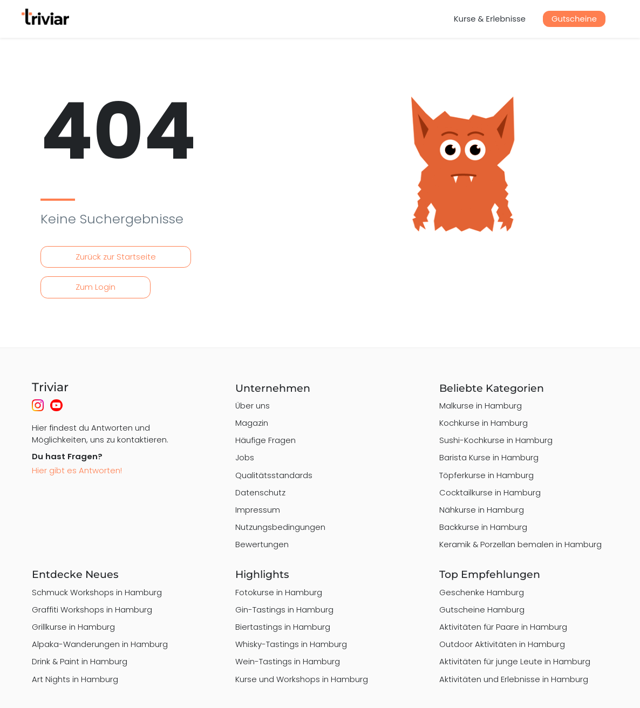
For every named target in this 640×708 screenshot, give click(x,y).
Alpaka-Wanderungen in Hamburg (100, 644)
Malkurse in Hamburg (480, 405)
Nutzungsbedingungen (280, 527)
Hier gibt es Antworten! (77, 470)
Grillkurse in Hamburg (73, 626)
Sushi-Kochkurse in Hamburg (496, 440)
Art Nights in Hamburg (75, 679)
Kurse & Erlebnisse (490, 18)
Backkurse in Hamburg (483, 527)
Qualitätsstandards (273, 475)
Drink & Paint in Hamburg (79, 661)
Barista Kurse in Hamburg (489, 457)
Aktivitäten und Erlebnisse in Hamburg (513, 679)
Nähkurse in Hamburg (481, 509)
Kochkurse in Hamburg (483, 422)
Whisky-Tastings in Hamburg (291, 644)
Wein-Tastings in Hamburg (287, 661)
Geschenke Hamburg (481, 592)
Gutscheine (574, 18)
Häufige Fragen (265, 440)
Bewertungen (262, 544)
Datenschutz (260, 492)
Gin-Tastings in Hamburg (284, 609)
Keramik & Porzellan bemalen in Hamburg (520, 544)
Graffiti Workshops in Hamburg (92, 609)
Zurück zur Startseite (116, 256)
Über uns (252, 405)
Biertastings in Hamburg (282, 626)
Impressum (257, 509)
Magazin (251, 422)
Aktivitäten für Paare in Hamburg (503, 626)
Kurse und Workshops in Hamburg (301, 679)
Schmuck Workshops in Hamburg (97, 592)
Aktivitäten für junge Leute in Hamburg (514, 661)
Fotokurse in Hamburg (278, 592)
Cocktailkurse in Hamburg (490, 492)
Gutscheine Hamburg (482, 609)
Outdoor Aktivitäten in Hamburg (502, 644)
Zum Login (95, 286)
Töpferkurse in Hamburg (486, 475)
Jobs (244, 457)
